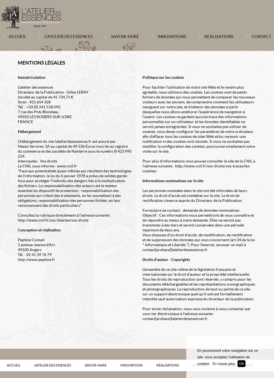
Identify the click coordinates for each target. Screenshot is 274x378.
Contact (261, 36)
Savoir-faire (125, 36)
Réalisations (218, 36)
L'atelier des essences (69, 36)
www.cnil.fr (67, 166)
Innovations (172, 36)
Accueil (17, 36)
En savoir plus (224, 364)
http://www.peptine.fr (36, 259)
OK (241, 364)
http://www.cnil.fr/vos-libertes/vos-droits (53, 220)
